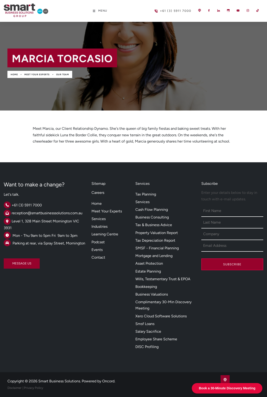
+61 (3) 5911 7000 (165, 9)
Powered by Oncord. (98, 381)
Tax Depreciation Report (155, 240)
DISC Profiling (147, 347)
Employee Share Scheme (156, 339)
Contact (98, 257)
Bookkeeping (146, 286)
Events (97, 249)
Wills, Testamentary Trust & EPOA (162, 279)
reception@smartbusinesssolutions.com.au (47, 213)
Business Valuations (151, 294)
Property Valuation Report (156, 233)
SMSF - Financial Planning (157, 248)
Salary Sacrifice (148, 331)
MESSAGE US (13, 261)
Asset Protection (149, 263)
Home (14, 74)
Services (98, 219)
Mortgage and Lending (154, 256)
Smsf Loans (144, 324)
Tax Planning (145, 194)
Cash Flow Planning (151, 209)
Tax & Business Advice (153, 225)
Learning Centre (104, 234)
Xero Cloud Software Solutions (161, 316)
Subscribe (232, 264)
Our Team (62, 74)
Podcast (98, 242)
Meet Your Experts (37, 74)
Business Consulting (152, 217)
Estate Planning (148, 271)
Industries (99, 226)
